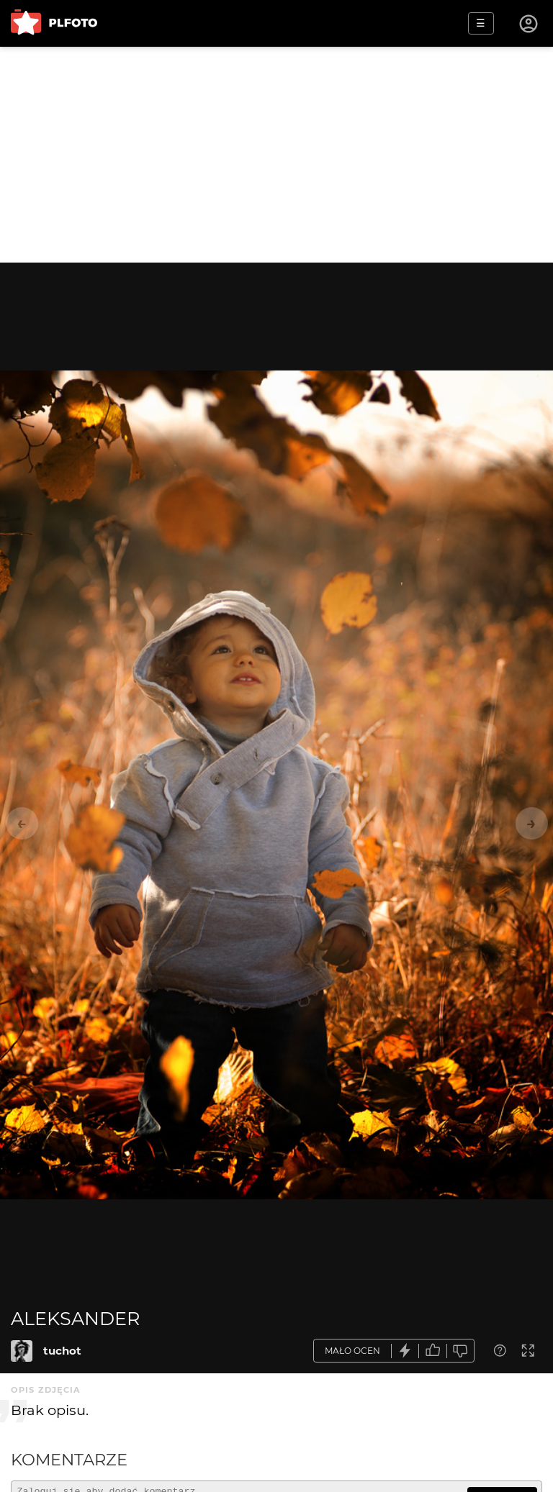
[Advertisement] (276, 154)
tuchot (62, 1350)
